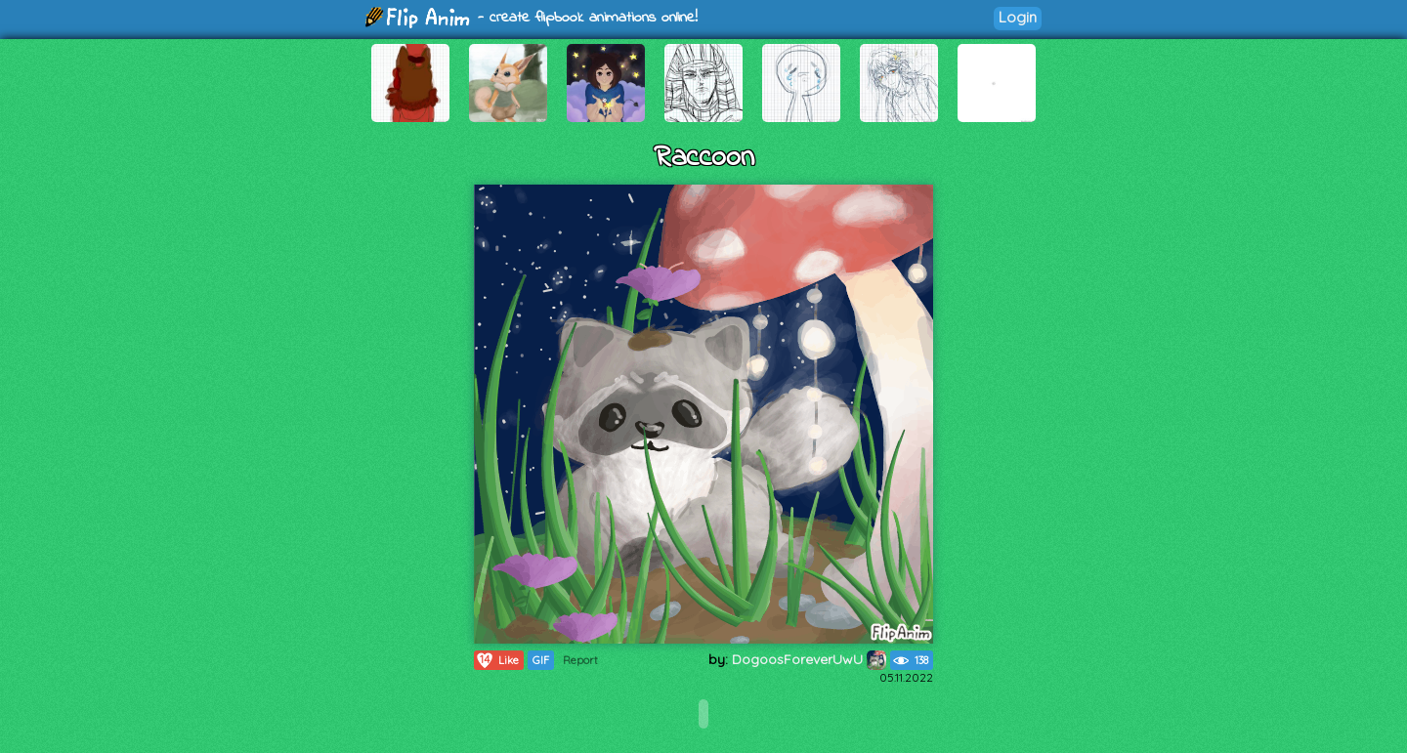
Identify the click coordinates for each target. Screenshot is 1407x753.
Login (1018, 17)
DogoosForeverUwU (809, 659)
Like (497, 660)
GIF (541, 660)
